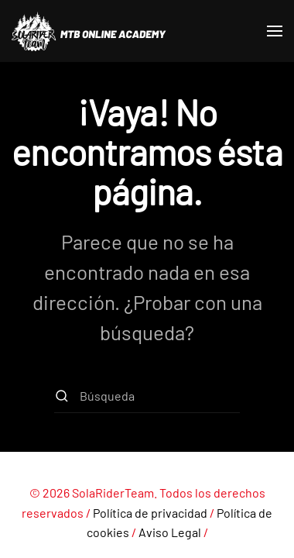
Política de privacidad (150, 512)
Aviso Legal (169, 532)
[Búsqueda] (147, 395)
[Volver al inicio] (89, 31)
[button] (274, 31)
